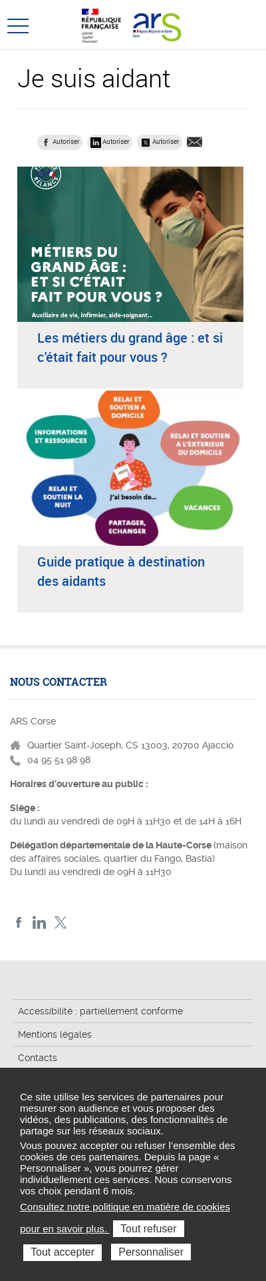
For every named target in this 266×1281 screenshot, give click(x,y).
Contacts (37, 1057)
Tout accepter (62, 1252)
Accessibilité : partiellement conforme (100, 1011)
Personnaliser (151, 1252)
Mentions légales (55, 1034)
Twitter (60, 923)
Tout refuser (148, 1228)
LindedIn (40, 923)
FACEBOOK (19, 923)
